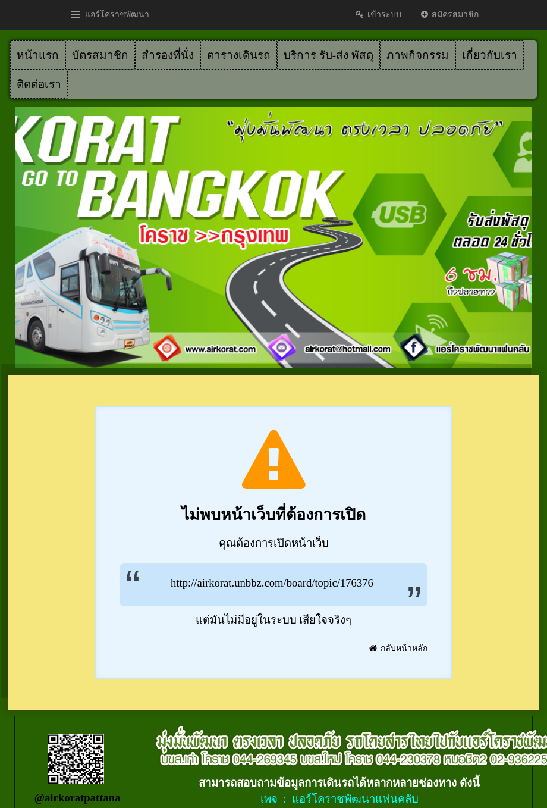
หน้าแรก (38, 55)
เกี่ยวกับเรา (489, 55)
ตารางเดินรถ (239, 55)
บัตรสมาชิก (100, 55)
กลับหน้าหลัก (398, 648)
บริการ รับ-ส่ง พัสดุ (328, 55)
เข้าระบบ (377, 14)
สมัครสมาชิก (449, 14)
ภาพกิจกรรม (417, 55)
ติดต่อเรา (39, 84)
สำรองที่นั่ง (168, 55)
